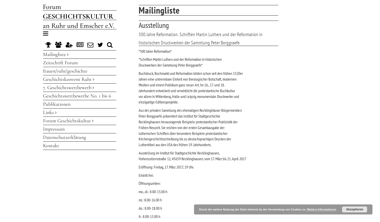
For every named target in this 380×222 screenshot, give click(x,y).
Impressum (54, 129)
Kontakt (51, 146)
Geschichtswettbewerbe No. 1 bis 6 (77, 96)
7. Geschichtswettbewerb (68, 88)
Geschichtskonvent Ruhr (68, 79)
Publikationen (56, 104)
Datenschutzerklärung (64, 137)
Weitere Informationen (321, 209)
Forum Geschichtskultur (68, 121)
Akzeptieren (354, 209)
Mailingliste (56, 54)
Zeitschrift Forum (60, 63)
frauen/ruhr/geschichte (65, 71)
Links (50, 112)
